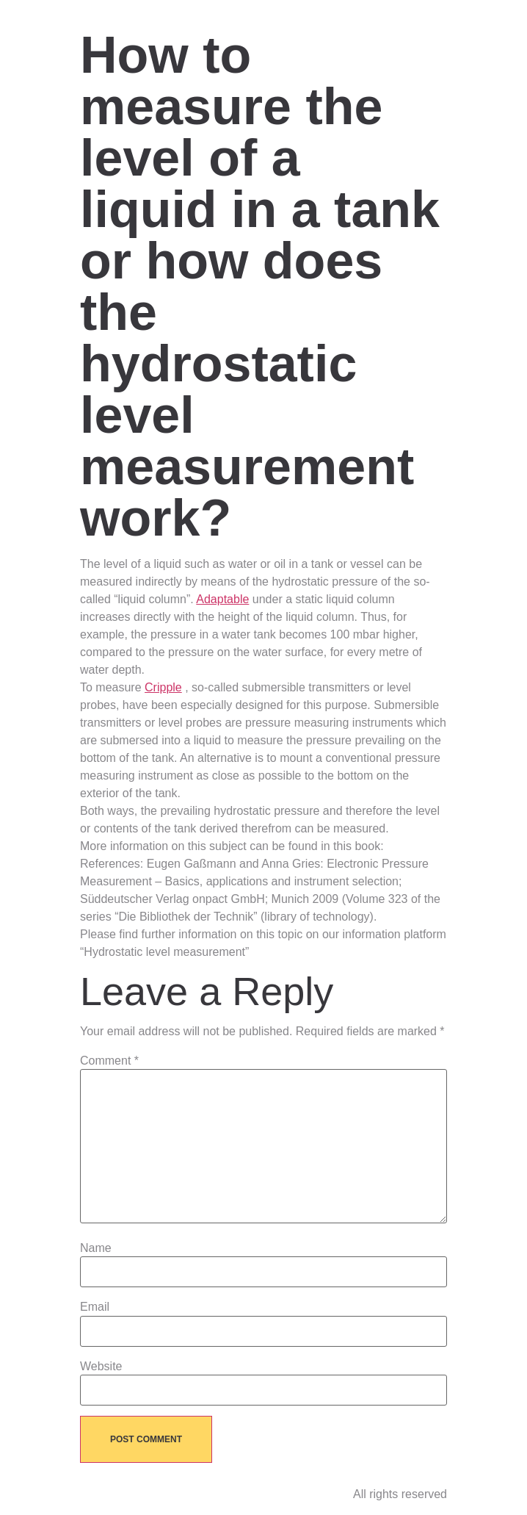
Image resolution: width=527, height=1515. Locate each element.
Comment (109, 1061)
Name (96, 1248)
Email (94, 1307)
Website (101, 1366)
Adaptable (222, 599)
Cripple (163, 687)
